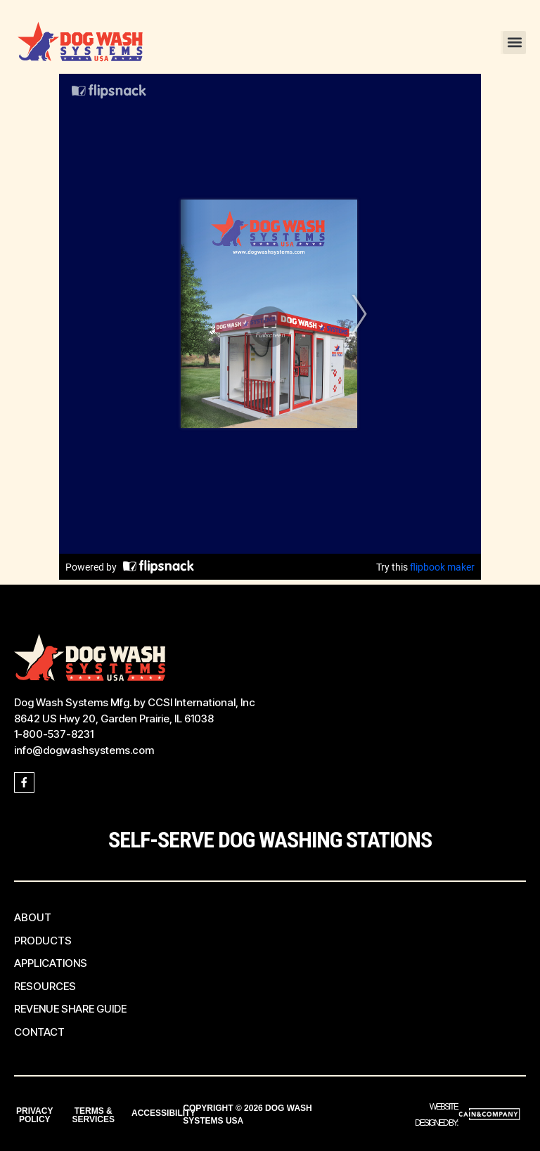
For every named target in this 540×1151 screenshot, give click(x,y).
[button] (514, 42)
